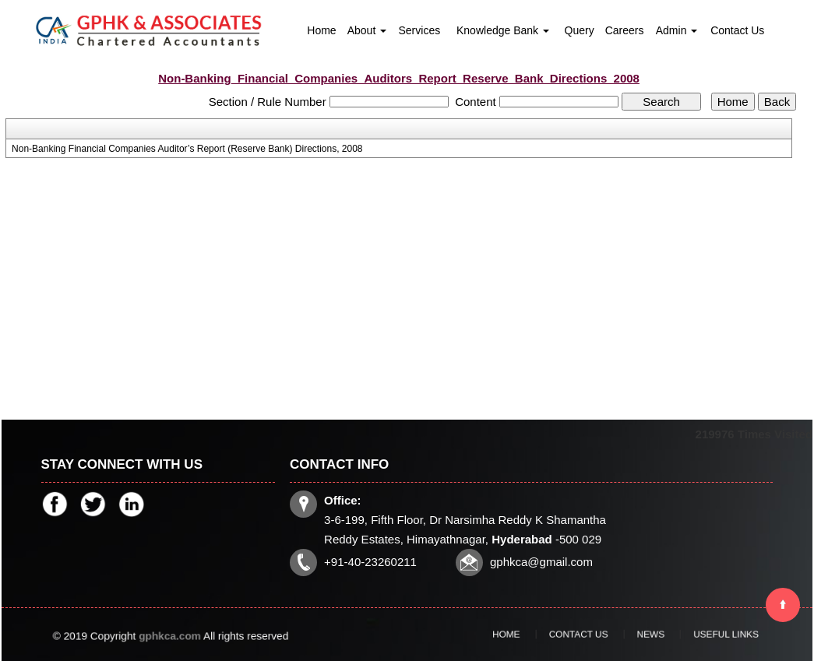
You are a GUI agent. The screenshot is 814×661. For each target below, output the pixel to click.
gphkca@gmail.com (541, 561)
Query (579, 30)
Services (419, 30)
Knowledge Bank (502, 30)
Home (321, 30)
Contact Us (737, 30)
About (366, 30)
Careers (624, 30)
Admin (677, 30)
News (640, 634)
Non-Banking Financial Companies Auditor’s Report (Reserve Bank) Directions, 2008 (187, 148)
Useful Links (691, 634)
